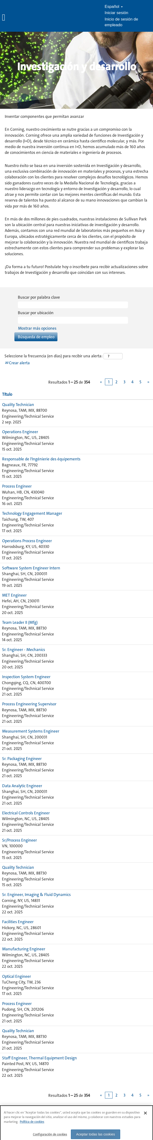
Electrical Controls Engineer (26, 813)
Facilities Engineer (18, 921)
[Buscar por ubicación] (73, 320)
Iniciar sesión (116, 12)
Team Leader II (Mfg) (20, 622)
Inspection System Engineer (26, 676)
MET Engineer (14, 595)
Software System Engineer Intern (31, 568)
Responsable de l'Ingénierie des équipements (41, 459)
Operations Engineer (20, 431)
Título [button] (7, 394)
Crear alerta (17, 362)
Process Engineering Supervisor (29, 704)
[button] (25, 18)
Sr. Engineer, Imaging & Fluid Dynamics (36, 894)
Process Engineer (17, 486)
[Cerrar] (145, 1116)
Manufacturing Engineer (23, 949)
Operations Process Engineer (27, 540)
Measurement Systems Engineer (30, 731)
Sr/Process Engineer (19, 840)
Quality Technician (18, 404)
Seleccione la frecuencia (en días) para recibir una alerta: (54, 356)
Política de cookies (32, 1125)
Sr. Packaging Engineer (22, 758)
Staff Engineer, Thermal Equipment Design (39, 1058)
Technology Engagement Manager (32, 513)
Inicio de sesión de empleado (121, 22)
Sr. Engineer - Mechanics (23, 649)
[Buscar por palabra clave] (73, 305)
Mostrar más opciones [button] (37, 328)
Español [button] (114, 6)
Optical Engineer (16, 976)
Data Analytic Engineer (22, 785)
